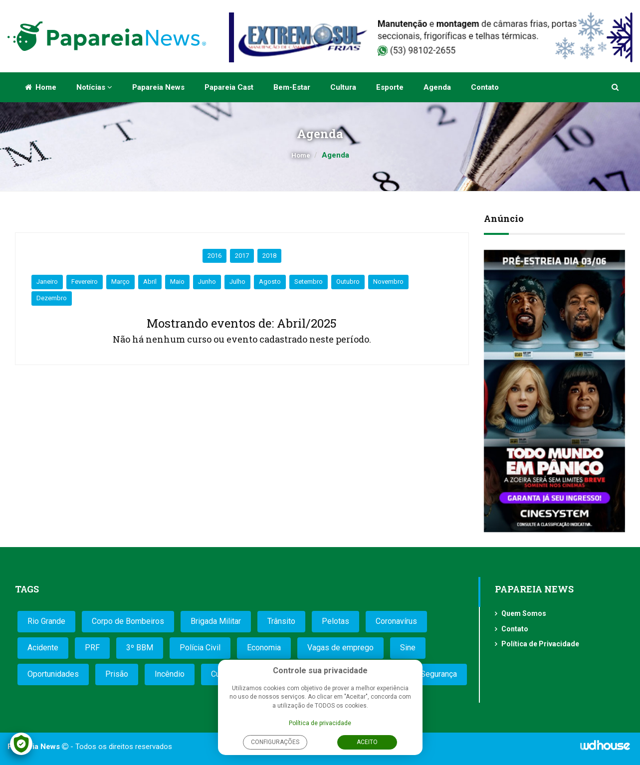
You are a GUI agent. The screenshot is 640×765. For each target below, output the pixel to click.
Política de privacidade (320, 723)
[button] (616, 87)
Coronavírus (396, 621)
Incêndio (170, 674)
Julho (237, 281)
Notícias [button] (94, 87)
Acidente (42, 647)
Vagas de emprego (340, 647)
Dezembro (51, 298)
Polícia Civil (200, 647)
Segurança (439, 674)
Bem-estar (291, 87)
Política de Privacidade (540, 644)
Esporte (390, 87)
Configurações (275, 742)
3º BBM (139, 647)
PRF (92, 647)
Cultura (343, 87)
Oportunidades (53, 674)
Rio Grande (46, 621)
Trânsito (281, 621)
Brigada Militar (216, 621)
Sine (408, 647)
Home (40, 87)
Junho (207, 281)
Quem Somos (523, 613)
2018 (269, 255)
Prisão (116, 674)
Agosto (270, 281)
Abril (150, 281)
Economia (264, 647)
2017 (242, 255)
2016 (214, 255)
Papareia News (158, 87)
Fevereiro (84, 281)
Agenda (437, 87)
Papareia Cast (229, 87)
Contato (485, 87)
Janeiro (47, 281)
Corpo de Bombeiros (128, 621)
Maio (177, 281)
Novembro (388, 281)
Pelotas (335, 621)
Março (120, 281)
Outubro (348, 281)
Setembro (308, 281)
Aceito (367, 742)
